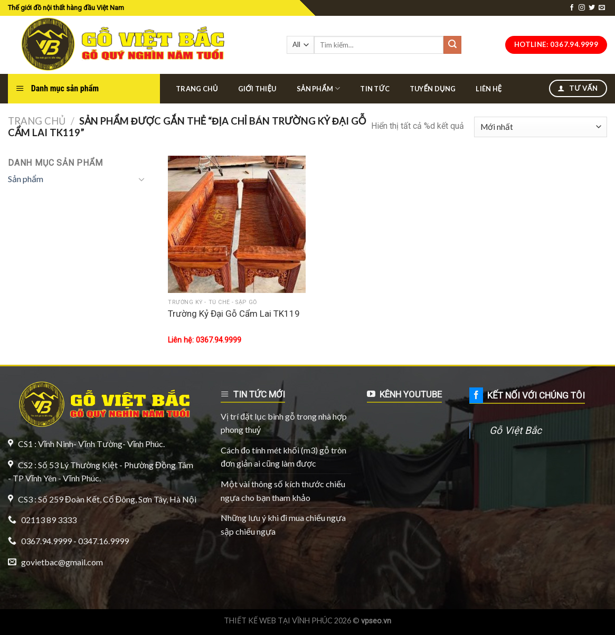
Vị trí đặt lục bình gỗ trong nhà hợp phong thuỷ (284, 423)
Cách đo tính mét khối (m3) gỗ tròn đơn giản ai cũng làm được (283, 457)
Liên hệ (489, 88)
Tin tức (375, 88)
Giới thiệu (257, 88)
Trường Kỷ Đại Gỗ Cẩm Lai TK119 (234, 313)
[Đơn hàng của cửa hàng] (540, 127)
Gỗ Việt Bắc (515, 430)
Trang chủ (197, 88)
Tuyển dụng (433, 88)
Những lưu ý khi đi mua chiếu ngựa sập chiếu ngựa (283, 524)
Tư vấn (577, 88)
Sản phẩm (318, 88)
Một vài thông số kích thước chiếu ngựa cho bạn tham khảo (283, 491)
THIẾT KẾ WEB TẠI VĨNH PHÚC (278, 620)
